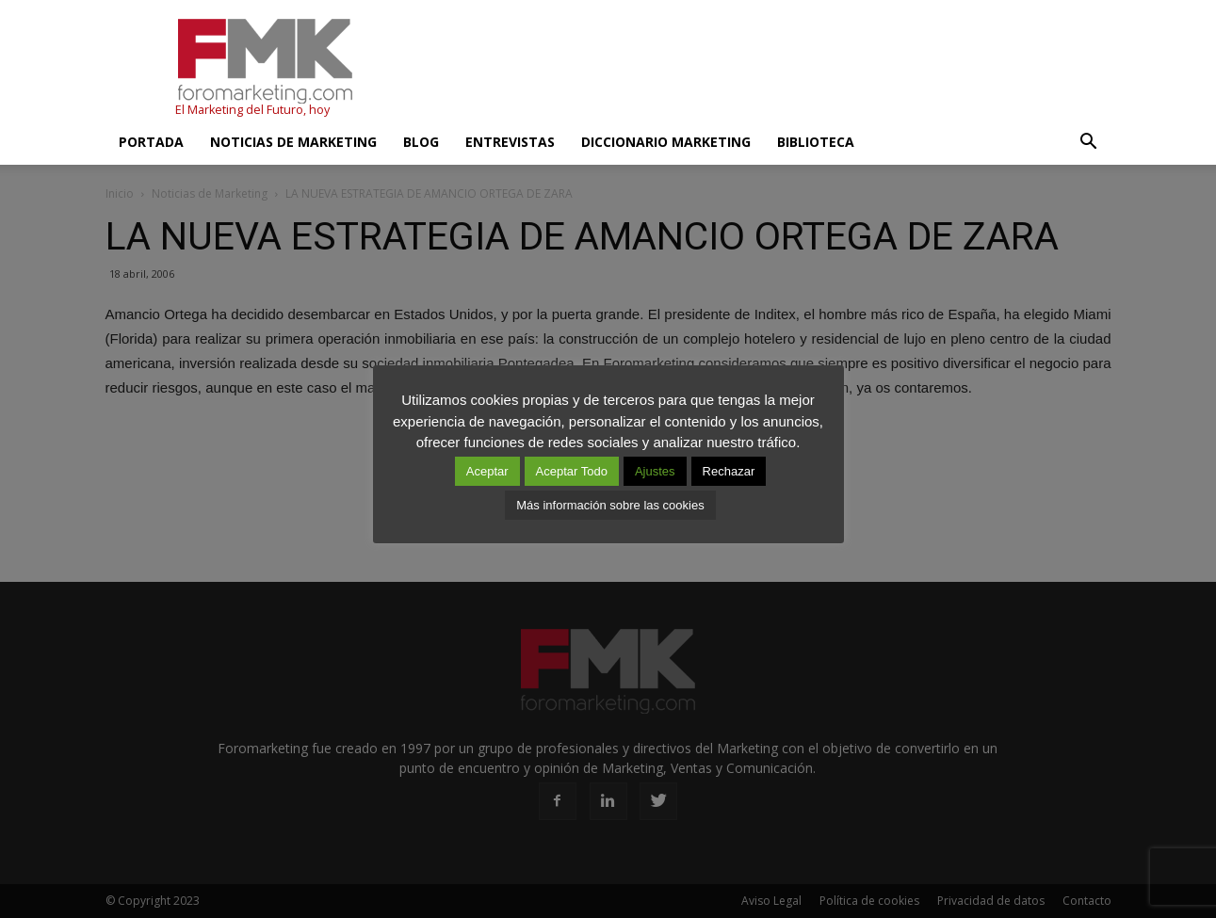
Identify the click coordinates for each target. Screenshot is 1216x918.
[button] (1088, 142)
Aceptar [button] (487, 471)
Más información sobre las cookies (610, 505)
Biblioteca (815, 142)
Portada (151, 142)
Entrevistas (510, 142)
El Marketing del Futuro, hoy (252, 110)
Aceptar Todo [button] (572, 471)
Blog (421, 142)
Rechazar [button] (729, 471)
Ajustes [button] (655, 471)
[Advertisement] (768, 68)
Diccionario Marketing (666, 142)
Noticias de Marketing (293, 142)
